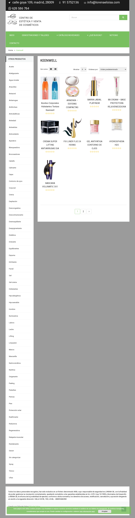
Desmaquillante (15, 222)
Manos (11, 350)
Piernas (12, 397)
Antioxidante (14, 134)
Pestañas (12, 390)
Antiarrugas (13, 100)
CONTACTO (14, 43)
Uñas (11, 478)
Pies (10, 404)
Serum (11, 451)
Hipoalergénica (15, 296)
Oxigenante (13, 377)
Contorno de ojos (15, 181)
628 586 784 (18, 8)
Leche (11, 329)
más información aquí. (87, 511)
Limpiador (13, 343)
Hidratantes (13, 289)
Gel (10, 276)
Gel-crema (13, 282)
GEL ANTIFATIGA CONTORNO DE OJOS (94, 145)
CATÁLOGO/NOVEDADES (69, 35)
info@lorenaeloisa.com (103, 2)
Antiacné (12, 94)
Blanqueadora (14, 147)
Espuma (12, 255)
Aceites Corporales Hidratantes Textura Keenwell (50, 106)
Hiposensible (14, 302)
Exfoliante (12, 262)
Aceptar (105, 511)
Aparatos (12, 141)
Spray (11, 464)
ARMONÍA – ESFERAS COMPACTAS (72, 104)
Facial (11, 269)
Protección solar (15, 410)
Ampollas (12, 87)
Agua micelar (14, 80)
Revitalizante (14, 444)
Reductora (13, 424)
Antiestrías (13, 127)
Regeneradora (14, 430)
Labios (11, 323)
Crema (11, 195)
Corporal (12, 188)
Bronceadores (14, 154)
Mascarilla (13, 356)
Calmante (12, 168)
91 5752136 (70, 2)
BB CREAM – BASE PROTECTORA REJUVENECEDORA (117, 103)
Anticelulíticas (14, 114)
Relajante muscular (16, 437)
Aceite (11, 67)
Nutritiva (12, 370)
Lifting (11, 336)
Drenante (12, 242)
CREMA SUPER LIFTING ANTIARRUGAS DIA (50, 145)
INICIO (11, 35)
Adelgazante (14, 73)
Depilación (13, 201)
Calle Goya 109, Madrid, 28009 (33, 2)
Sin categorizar (14, 457)
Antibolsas (13, 107)
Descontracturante (16, 215)
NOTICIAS (114, 35)
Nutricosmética (15, 363)
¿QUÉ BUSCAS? (95, 35)
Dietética (12, 235)
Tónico (11, 471)
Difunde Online (34, 506)
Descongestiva (14, 208)
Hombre (12, 309)
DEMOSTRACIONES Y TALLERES (35, 35)
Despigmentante (15, 228)
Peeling (12, 383)
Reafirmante (13, 417)
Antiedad (12, 121)
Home (10, 50)
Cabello (12, 161)
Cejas (11, 174)
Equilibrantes (14, 249)
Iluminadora (13, 316)
